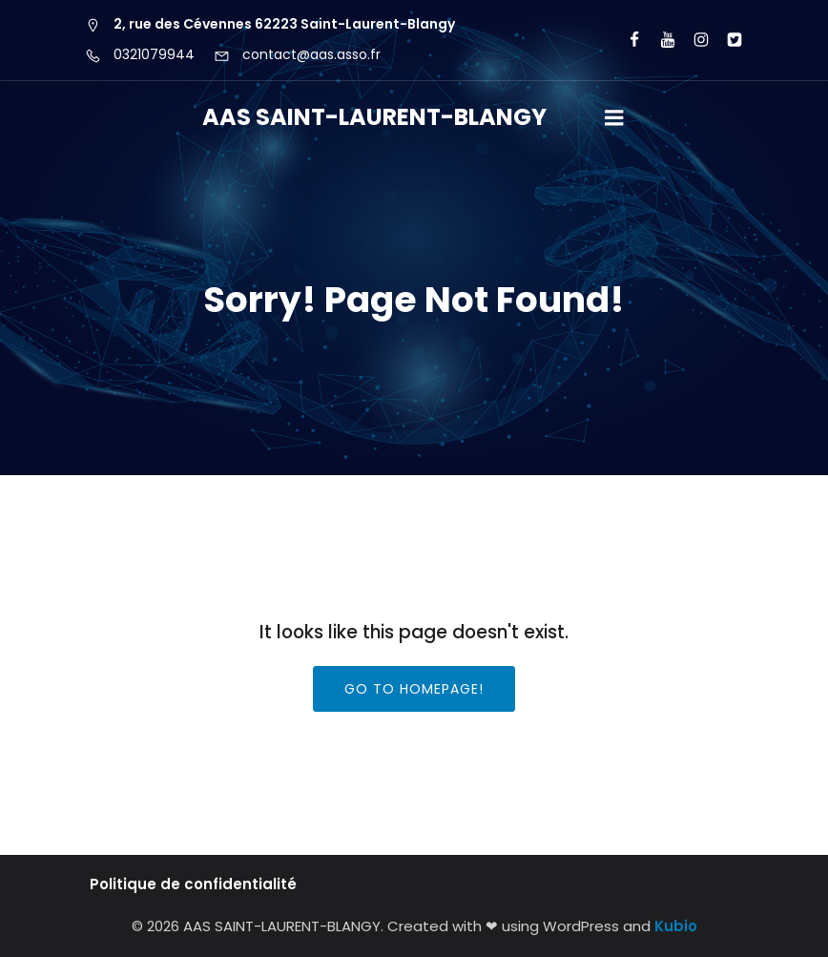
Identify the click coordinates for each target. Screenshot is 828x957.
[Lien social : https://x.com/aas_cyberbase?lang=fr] (726, 40)
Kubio (675, 926)
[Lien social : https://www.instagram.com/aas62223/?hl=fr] (693, 40)
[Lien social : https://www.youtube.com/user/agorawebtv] (659, 40)
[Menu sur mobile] (614, 118)
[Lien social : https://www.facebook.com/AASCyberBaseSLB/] (626, 40)
